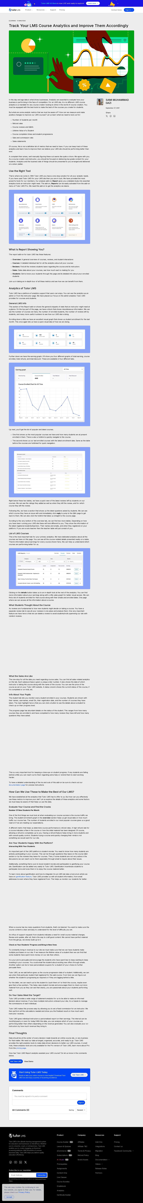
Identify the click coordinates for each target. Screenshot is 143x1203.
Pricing (62, 10)
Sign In (129, 10)
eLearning (12, 21)
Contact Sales (116, 10)
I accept (9, 1197)
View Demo (28, 1061)
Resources (42, 10)
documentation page (17, 785)
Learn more (93, 3)
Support (53, 10)
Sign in (81, 1102)
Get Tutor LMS (16, 1061)
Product (29, 10)
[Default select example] (81, 1110)
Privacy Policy (24, 1192)
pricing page (21, 1048)
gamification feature (24, 877)
